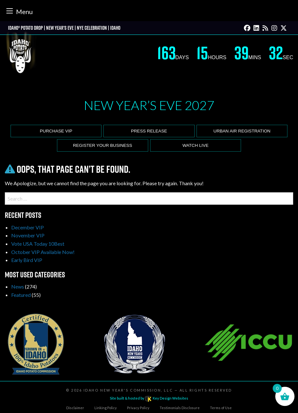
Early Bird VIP (26, 260)
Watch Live (195, 145)
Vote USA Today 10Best (37, 244)
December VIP (27, 227)
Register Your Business (102, 145)
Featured (21, 295)
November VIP (27, 235)
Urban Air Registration (241, 131)
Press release (149, 131)
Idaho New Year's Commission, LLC (128, 390)
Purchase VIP (56, 131)
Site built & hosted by (149, 398)
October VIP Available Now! (43, 252)
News (17, 286)
